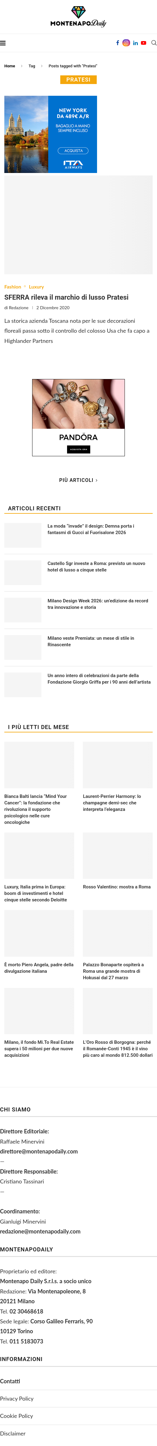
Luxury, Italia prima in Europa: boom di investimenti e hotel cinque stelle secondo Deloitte (35, 893)
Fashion (12, 286)
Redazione (18, 307)
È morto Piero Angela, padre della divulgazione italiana (39, 968)
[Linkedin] (135, 43)
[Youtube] (143, 43)
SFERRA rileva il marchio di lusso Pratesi (66, 297)
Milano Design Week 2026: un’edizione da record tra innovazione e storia (98, 604)
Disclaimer (13, 1433)
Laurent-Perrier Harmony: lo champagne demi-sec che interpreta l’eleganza (112, 803)
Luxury (36, 286)
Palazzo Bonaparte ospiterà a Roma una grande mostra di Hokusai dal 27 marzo (113, 971)
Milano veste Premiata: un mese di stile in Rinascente (91, 641)
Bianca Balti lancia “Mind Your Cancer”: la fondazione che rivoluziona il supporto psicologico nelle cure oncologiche (35, 809)
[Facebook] (117, 43)
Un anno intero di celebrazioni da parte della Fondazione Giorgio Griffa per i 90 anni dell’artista (99, 679)
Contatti (10, 1381)
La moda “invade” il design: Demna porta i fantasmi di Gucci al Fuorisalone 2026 (91, 529)
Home (9, 66)
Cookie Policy (16, 1415)
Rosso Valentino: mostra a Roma (117, 887)
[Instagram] (126, 43)
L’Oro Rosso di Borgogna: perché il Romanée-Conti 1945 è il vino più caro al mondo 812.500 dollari (117, 1048)
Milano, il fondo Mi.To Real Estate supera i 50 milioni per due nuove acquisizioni (39, 1048)
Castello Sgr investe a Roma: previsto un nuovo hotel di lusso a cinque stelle (96, 567)
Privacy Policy (17, 1398)
